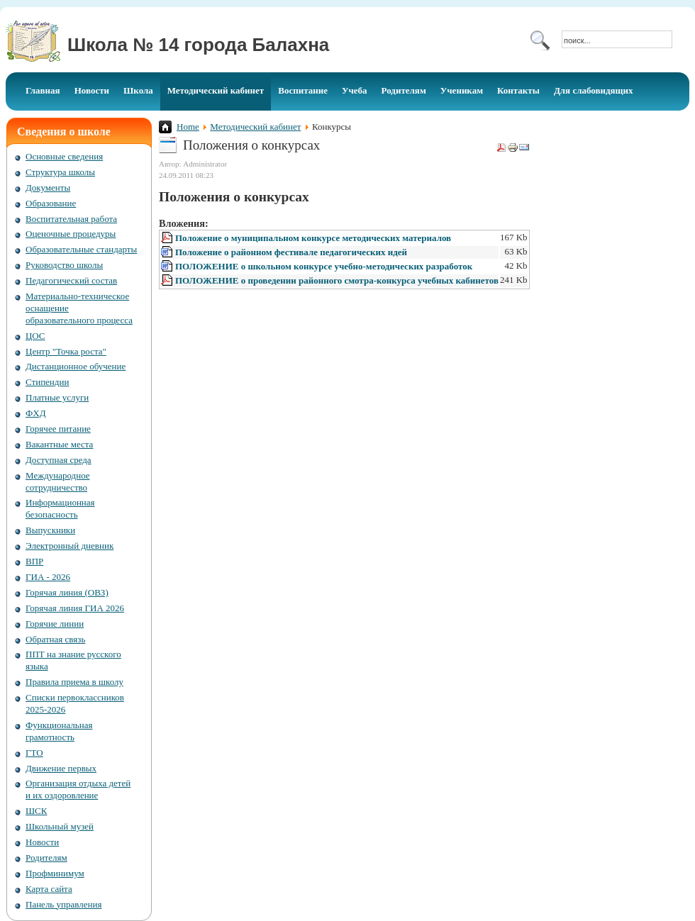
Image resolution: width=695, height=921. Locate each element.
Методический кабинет (255, 126)
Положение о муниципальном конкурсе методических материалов (313, 238)
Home (188, 126)
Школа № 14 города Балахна (198, 44)
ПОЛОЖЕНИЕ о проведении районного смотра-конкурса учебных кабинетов (337, 280)
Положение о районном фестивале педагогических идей (291, 252)
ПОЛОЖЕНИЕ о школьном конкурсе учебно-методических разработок (323, 266)
